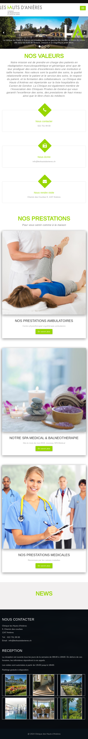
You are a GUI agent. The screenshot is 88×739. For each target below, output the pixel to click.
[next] (84, 32)
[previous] (3, 32)
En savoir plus (44, 331)
